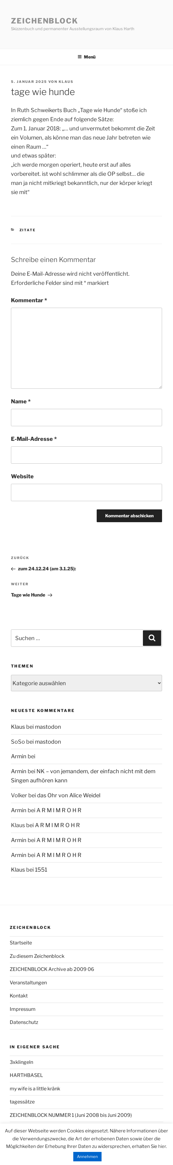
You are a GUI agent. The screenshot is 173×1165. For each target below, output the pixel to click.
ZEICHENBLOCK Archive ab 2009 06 (52, 969)
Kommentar (29, 300)
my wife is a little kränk (35, 1089)
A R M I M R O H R (58, 810)
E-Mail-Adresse (34, 439)
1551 (41, 869)
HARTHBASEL (26, 1075)
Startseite (21, 943)
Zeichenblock (44, 20)
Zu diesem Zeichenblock (37, 956)
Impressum (23, 1009)
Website (22, 476)
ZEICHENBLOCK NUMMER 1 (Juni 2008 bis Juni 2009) (71, 1115)
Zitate (27, 230)
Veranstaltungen (28, 983)
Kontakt (19, 996)
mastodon (48, 727)
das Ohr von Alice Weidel (68, 795)
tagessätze (22, 1102)
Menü (86, 56)
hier (162, 1146)
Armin (18, 756)
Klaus (66, 82)
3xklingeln (21, 1062)
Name (21, 401)
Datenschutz (24, 1022)
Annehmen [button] (87, 1156)
